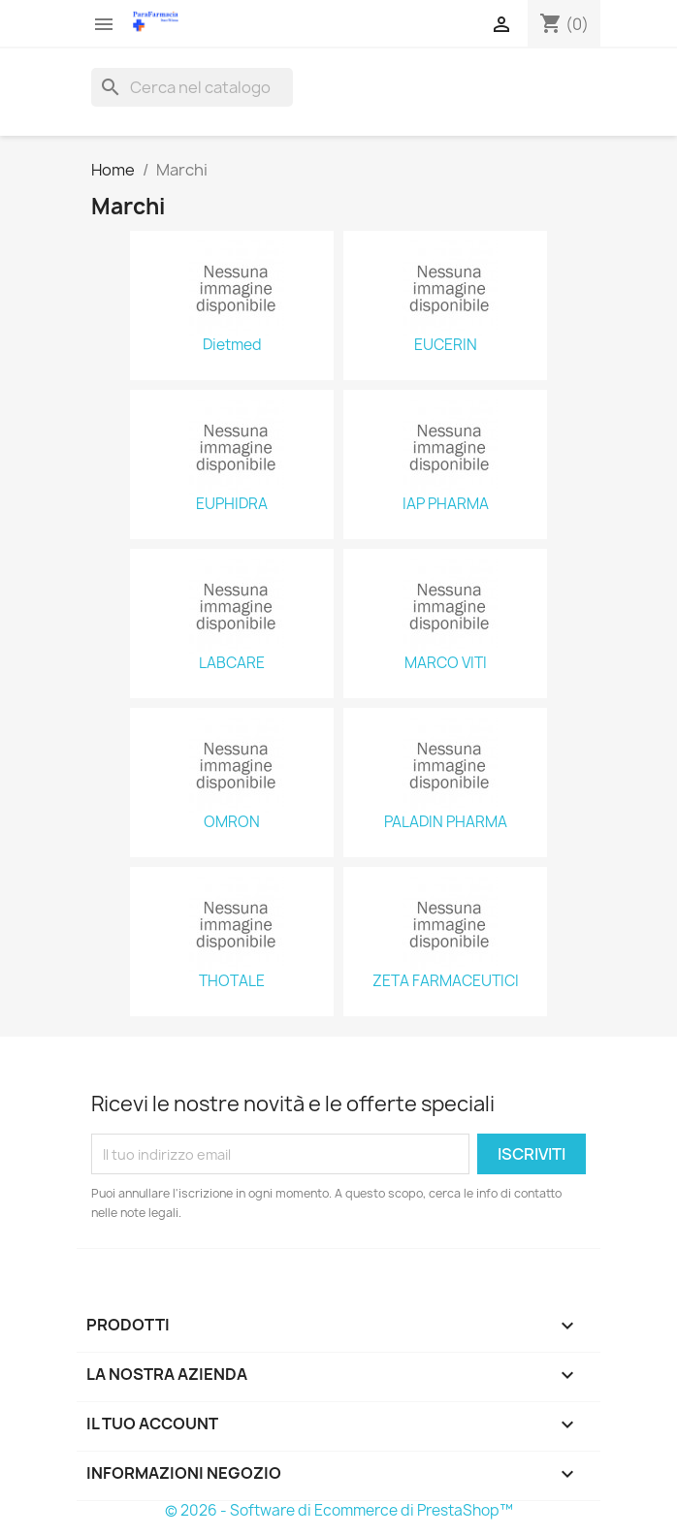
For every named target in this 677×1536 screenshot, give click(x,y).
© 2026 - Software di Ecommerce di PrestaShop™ (339, 1510)
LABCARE (232, 663)
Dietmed (232, 345)
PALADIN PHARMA (445, 822)
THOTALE (232, 981)
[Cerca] (192, 87)
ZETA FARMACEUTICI (445, 981)
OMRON (232, 822)
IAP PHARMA (446, 504)
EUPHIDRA (232, 504)
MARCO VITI (445, 663)
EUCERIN (445, 345)
